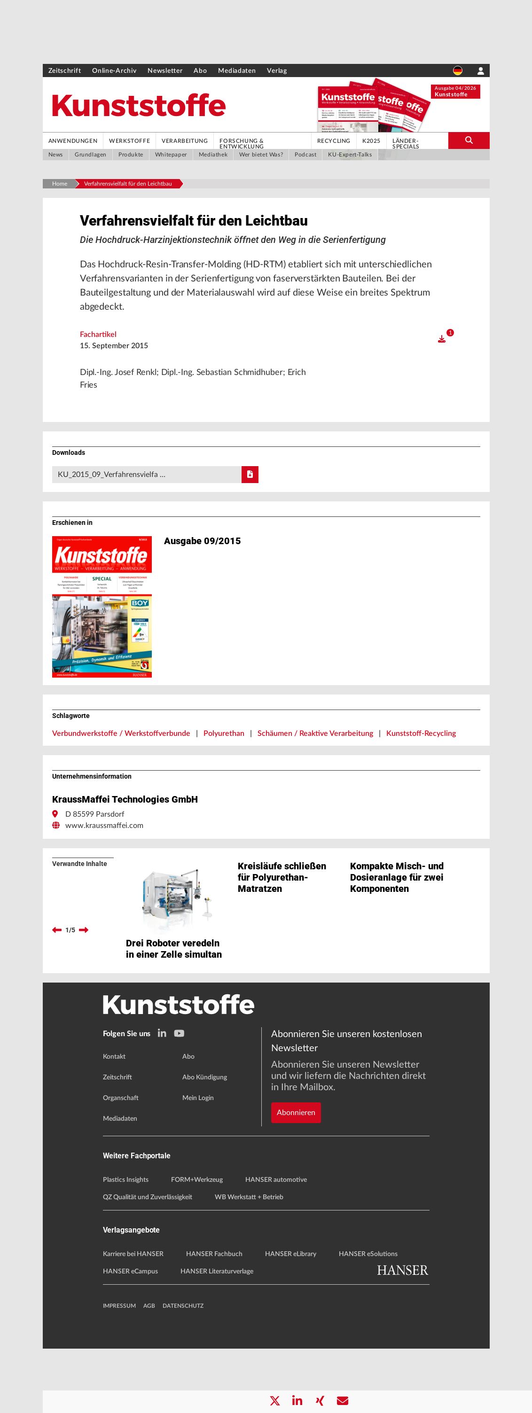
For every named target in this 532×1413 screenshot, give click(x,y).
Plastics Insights (126, 1244)
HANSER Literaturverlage (216, 1336)
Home (59, 184)
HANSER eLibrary (290, 1318)
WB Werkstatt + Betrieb (249, 1261)
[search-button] (468, 140)
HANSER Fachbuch (214, 1318)
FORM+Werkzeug (197, 1244)
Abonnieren (296, 1144)
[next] (83, 960)
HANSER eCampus (130, 1336)
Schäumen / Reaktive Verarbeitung (315, 763)
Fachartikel (98, 362)
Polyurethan (223, 763)
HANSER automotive (276, 1244)
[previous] (57, 960)
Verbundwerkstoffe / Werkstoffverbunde (121, 763)
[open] (441, 366)
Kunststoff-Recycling (421, 763)
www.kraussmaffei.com (104, 855)
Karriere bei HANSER (133, 1318)
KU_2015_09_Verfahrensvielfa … (158, 504)
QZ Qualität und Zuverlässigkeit (147, 1261)
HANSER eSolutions (368, 1318)
